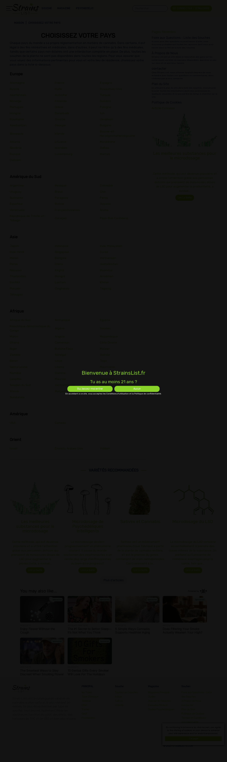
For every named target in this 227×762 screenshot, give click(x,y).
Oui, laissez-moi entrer (90, 388)
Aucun (137, 388)
